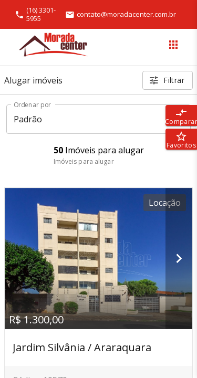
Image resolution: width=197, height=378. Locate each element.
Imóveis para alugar (84, 161)
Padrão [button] (28, 119)
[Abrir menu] (173, 44)
